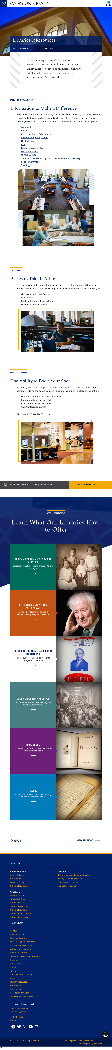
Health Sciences (29, 141)
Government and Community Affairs (74, 875)
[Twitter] (19, 1027)
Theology (25, 165)
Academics (24, 48)
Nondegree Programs (68, 882)
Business (25, 130)
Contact (13, 930)
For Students (16, 989)
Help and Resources (19, 938)
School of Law (16, 902)
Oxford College (17, 878)
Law (23, 144)
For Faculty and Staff (19, 992)
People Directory (18, 934)
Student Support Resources (22, 941)
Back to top (105, 1034)
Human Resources (18, 981)
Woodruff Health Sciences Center (25, 956)
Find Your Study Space (30, 414)
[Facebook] (13, 1027)
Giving (13, 970)
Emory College (17, 875)
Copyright (82, 1044)
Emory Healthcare (18, 952)
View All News (85, 840)
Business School (17, 882)
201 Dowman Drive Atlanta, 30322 (19, 1010)
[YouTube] (30, 1027)
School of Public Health (20, 913)
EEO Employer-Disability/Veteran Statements (82, 1040)
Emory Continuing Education (71, 878)
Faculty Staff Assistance (21, 945)
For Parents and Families (21, 996)
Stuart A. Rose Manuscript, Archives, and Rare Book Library (50, 158)
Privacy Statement (94, 1044)
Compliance (15, 985)
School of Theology (19, 917)
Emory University (32, 1040)
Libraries (14, 960)
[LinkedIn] (36, 1027)
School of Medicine (19, 906)
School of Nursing (18, 885)
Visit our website (86, 484)
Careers (13, 978)
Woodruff (26, 127)
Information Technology (21, 974)
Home (14, 48)
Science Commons (30, 162)
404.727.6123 (16, 1016)
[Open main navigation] (108, 4)
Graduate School (17, 899)
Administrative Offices (20, 949)
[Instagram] (24, 1027)
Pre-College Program (67, 885)
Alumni (13, 967)
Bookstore (15, 963)
